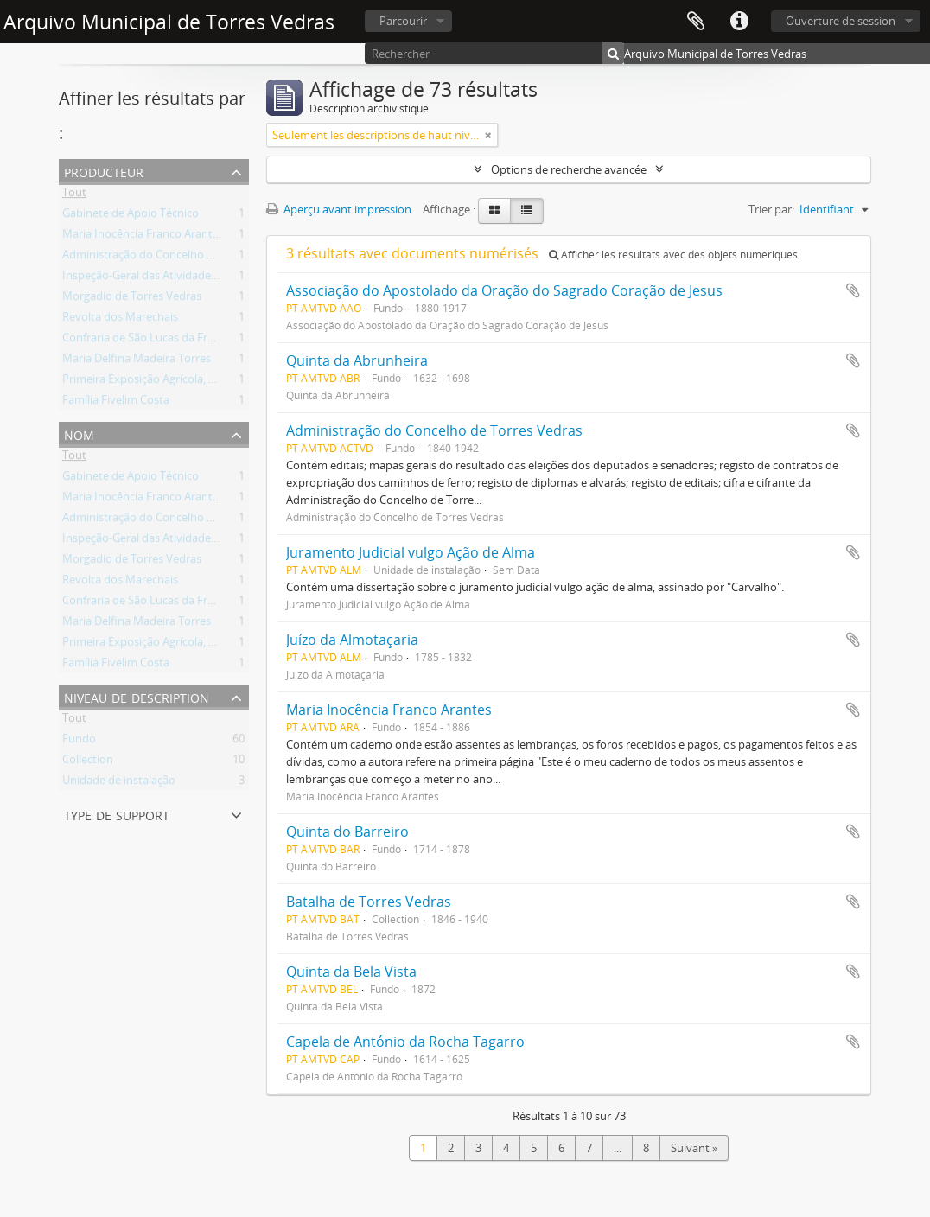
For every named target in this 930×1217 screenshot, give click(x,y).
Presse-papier (695, 21)
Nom (79, 433)
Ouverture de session (840, 21)
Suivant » (694, 1148)
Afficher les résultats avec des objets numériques (673, 254)
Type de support (116, 813)
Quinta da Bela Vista (351, 971)
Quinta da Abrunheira (357, 360)
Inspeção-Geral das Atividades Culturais (163, 278)
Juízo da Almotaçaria (352, 639)
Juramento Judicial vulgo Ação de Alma (410, 552)
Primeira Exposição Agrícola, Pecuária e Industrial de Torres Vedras (232, 382)
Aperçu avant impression (338, 209)
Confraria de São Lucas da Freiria (145, 340)
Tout (74, 195)
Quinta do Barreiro (347, 831)
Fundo (79, 741)
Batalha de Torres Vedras (368, 901)
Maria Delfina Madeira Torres (136, 361)
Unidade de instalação (118, 783)
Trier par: (771, 209)
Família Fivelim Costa (115, 403)
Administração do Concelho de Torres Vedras (177, 257)
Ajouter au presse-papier (853, 290)
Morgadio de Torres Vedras (131, 299)
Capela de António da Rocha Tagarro (405, 1041)
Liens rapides (739, 21)
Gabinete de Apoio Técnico (130, 216)
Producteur (103, 170)
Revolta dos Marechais (120, 320)
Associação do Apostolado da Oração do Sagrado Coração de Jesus (504, 290)
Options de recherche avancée (569, 169)
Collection (87, 762)
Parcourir (403, 21)
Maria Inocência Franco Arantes (143, 237)
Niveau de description (136, 696)
